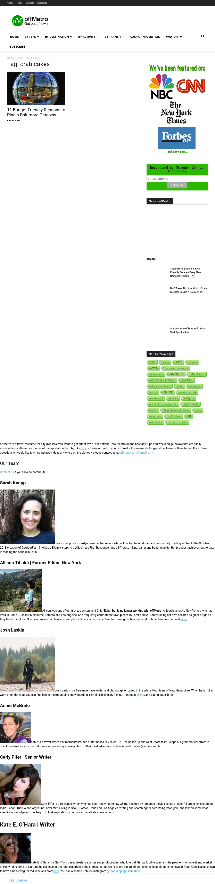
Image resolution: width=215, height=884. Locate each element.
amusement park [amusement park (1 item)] (187, 392)
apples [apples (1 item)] (153, 410)
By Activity (88, 37)
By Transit (114, 37)
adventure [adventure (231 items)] (176, 374)
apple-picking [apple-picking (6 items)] (191, 404)
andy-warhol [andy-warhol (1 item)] (156, 398)
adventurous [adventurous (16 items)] (197, 374)
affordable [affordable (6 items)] (187, 380)
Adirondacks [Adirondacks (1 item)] (156, 374)
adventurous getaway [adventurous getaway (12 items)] (162, 380)
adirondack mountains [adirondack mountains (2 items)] (176, 368)
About (10, 2)
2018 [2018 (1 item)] (152, 362)
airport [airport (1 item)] (153, 392)
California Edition (145, 37)
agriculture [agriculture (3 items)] (194, 386)
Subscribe (42, 2)
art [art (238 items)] (189, 416)
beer (56, 871)
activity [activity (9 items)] (154, 368)
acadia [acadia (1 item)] (165, 362)
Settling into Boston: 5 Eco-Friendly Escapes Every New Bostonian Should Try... (185, 272)
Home (14, 37)
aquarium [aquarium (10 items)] (155, 416)
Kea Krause (13, 120)
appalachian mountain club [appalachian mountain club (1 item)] (163, 404)
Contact (30, 2)
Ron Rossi (152, 258)
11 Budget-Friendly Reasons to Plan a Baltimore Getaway (36, 112)
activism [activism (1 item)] (193, 362)
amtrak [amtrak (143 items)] (168, 392)
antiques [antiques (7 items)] (189, 398)
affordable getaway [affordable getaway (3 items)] (160, 386)
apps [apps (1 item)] (198, 410)
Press (19, 2)
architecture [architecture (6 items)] (174, 416)
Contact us (7, 472)
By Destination (58, 37)
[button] (203, 37)
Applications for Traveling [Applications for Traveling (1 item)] (176, 410)
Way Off (174, 37)
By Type (31, 37)
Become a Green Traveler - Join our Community (177, 169)
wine (184, 619)
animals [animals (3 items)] (173, 398)
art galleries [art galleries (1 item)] (156, 422)
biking (140, 694)
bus (83, 448)
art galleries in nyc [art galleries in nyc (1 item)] (178, 422)
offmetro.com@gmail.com (136, 452)
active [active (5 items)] (178, 362)
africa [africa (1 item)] (180, 386)
